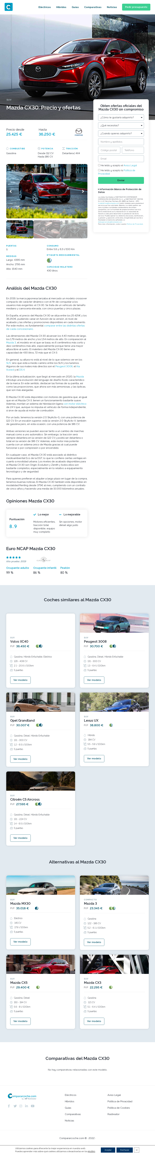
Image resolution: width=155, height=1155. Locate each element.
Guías (71, 7)
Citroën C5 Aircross (25, 803)
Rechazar (126, 1150)
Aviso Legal (130, 165)
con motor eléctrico (74, 403)
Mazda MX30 (20, 909)
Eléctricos (41, 7)
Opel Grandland (22, 722)
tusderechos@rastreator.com (108, 205)
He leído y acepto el (119, 165)
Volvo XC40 (19, 641)
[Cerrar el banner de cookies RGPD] (140, 1150)
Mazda (80, 376)
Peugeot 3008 (64, 365)
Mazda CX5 (18, 990)
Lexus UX (91, 722)
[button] (134, 7)
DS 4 (22, 369)
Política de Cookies (119, 1116)
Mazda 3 (11, 342)
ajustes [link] (88, 1151)
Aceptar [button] (106, 1150)
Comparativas (89, 7)
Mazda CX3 (92, 990)
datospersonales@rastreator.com (110, 224)
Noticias (108, 7)
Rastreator (114, 1123)
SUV (8, 362)
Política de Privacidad (135, 226)
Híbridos (58, 7)
